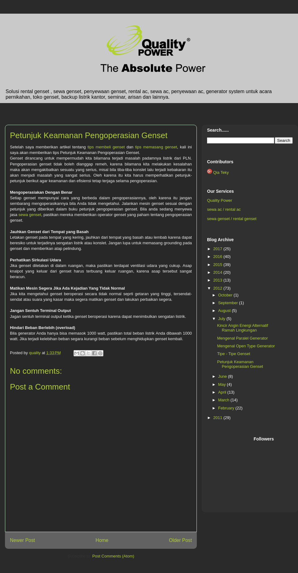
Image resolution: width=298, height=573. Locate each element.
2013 (218, 280)
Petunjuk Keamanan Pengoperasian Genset (240, 364)
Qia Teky (221, 172)
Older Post (180, 540)
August (225, 310)
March (224, 400)
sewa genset (30, 214)
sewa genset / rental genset (231, 218)
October (226, 295)
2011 (218, 417)
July (222, 318)
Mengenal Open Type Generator (246, 346)
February (227, 408)
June (223, 376)
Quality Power (219, 200)
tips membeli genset (106, 147)
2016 (218, 256)
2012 (218, 288)
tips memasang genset (156, 147)
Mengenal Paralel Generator (242, 338)
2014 (218, 272)
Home (102, 540)
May (222, 384)
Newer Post (22, 540)
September (228, 302)
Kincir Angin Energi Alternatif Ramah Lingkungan (242, 328)
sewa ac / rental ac (224, 209)
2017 (218, 248)
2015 (218, 264)
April (223, 392)
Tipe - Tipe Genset (233, 353)
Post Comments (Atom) (113, 556)
